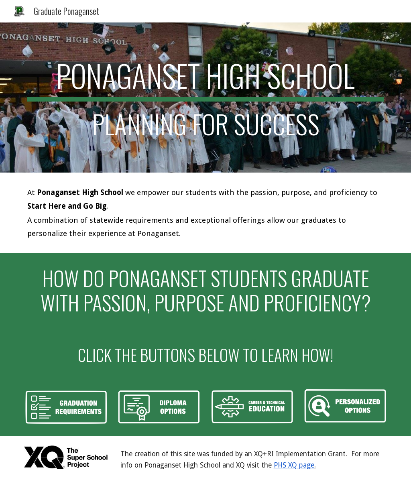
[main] (205, 97)
